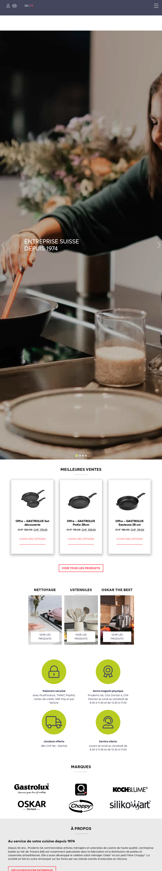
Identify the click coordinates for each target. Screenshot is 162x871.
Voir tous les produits (81, 568)
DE (26, 5)
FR (31, 5)
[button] (159, 245)
